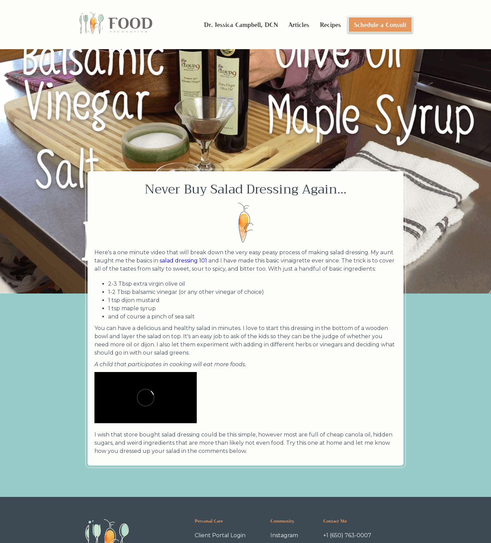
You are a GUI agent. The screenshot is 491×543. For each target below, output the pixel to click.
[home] (116, 24)
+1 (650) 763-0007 (347, 535)
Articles (298, 24)
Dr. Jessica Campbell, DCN (241, 24)
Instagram (284, 535)
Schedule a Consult (380, 24)
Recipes (330, 24)
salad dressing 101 (183, 260)
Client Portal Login (220, 535)
